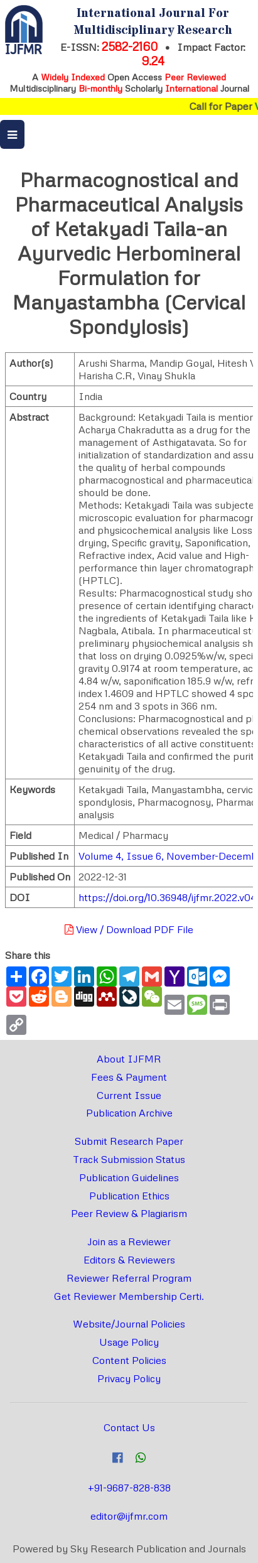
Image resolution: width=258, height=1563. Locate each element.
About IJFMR (129, 1058)
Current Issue (129, 1095)
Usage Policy (129, 1342)
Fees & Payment (129, 1077)
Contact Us (129, 1427)
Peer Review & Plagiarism (129, 1213)
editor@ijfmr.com (129, 1516)
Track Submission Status (129, 1159)
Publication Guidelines (129, 1177)
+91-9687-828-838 (129, 1487)
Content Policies (129, 1360)
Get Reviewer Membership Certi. (129, 1296)
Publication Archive (129, 1112)
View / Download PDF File (129, 929)
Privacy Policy (129, 1378)
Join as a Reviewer (129, 1241)
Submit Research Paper (129, 1141)
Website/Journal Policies (129, 1323)
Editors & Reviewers (129, 1259)
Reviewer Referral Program (129, 1278)
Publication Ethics (129, 1195)
